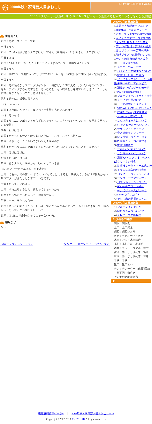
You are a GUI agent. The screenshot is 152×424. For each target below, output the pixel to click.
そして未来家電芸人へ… (132, 198)
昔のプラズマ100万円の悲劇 (132, 50)
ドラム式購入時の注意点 (132, 169)
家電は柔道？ (125, 145)
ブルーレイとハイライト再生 (134, 95)
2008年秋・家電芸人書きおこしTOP (93, 413)
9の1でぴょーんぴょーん (132, 190)
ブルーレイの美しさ (129, 207)
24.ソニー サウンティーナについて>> (87, 244)
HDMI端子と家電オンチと (131, 30)
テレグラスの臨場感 (129, 215)
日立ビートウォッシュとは (133, 174)
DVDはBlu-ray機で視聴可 (132, 112)
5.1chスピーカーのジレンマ (133, 124)
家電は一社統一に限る (130, 75)
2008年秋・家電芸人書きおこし (35, 7)
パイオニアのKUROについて (134, 71)
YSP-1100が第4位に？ (130, 116)
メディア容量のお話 (129, 100)
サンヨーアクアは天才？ (132, 178)
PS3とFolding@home (129, 91)
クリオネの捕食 (126, 161)
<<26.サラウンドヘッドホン (16, 244)
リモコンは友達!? (127, 63)
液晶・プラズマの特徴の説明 (133, 34)
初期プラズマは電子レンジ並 (133, 54)
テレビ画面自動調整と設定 (132, 58)
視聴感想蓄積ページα (51, 413)
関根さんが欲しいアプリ (132, 211)
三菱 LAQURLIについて (131, 149)
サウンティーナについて (132, 120)
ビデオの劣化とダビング (132, 104)
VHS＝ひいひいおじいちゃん (134, 108)
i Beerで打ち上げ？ (128, 194)
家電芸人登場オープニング (132, 25)
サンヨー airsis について (131, 153)
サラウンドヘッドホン (130, 128)
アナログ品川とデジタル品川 (133, 46)
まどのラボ (78, 419)
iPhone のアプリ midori (130, 186)
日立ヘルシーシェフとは (132, 182)
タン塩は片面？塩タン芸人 (132, 42)
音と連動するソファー (130, 132)
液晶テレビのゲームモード (133, 87)
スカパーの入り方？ (129, 67)
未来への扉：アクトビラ (132, 83)
